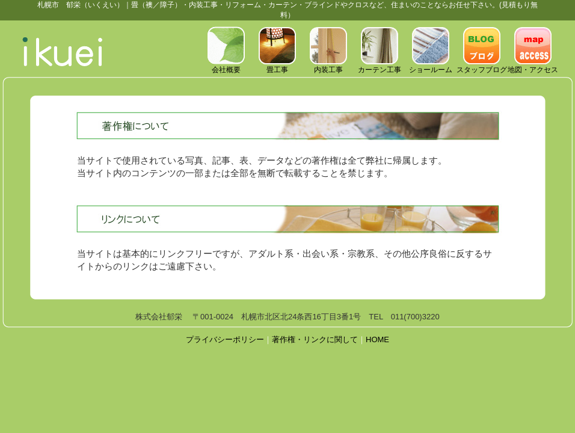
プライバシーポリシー (225, 339)
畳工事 (277, 66)
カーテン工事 (379, 66)
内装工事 (328, 66)
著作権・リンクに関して (315, 339)
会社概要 (226, 66)
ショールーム (430, 66)
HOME (377, 339)
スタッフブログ (482, 66)
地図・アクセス (533, 66)
